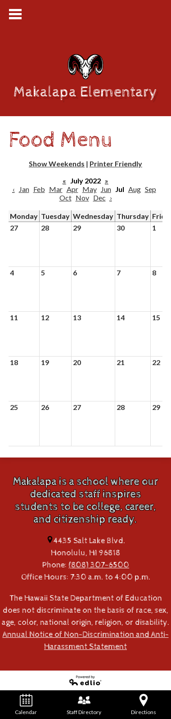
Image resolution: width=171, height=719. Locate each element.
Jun (106, 189)
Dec (99, 197)
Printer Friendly (116, 163)
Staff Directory (84, 704)
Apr (72, 189)
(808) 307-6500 (98, 565)
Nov (82, 197)
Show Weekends (57, 163)
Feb (39, 189)
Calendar (26, 704)
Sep (150, 189)
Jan (24, 189)
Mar (56, 189)
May (89, 189)
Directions (143, 704)
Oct (65, 197)
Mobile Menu (15, 14)
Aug (134, 189)
